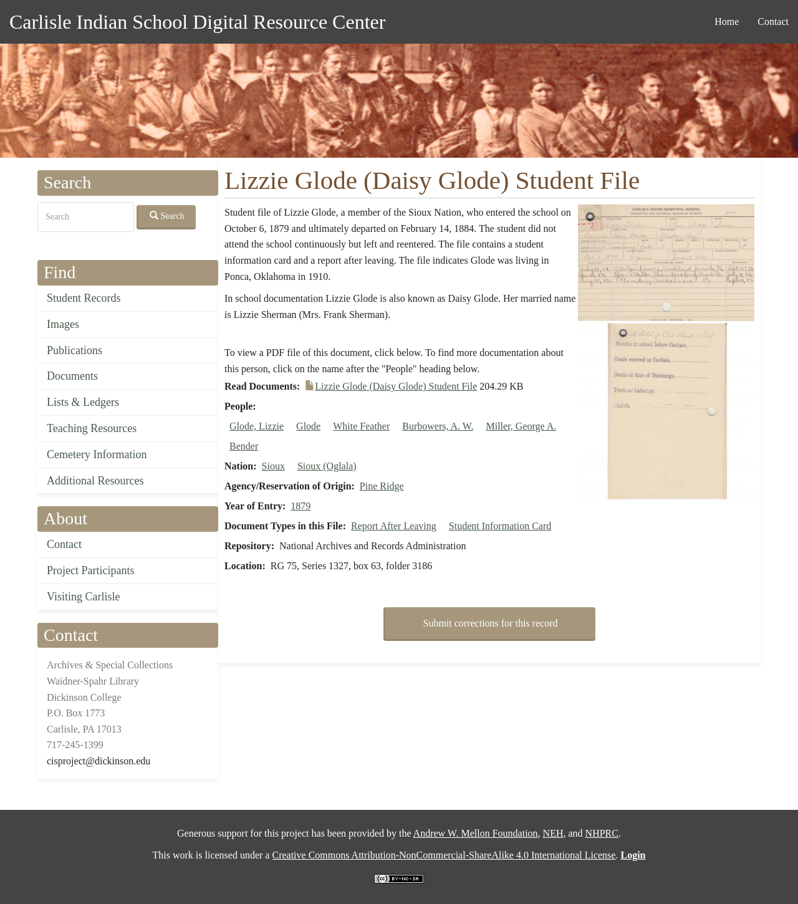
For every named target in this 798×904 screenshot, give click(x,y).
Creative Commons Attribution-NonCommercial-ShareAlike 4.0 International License (443, 855)
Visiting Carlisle (83, 596)
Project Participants (90, 570)
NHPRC (601, 833)
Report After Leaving (393, 526)
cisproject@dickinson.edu (98, 761)
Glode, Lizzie (256, 426)
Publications (74, 350)
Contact (773, 21)
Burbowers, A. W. (437, 426)
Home (726, 21)
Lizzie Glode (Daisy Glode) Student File (396, 386)
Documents (72, 376)
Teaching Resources (92, 428)
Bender (243, 446)
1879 (300, 506)
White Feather (361, 426)
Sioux (273, 466)
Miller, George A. (521, 426)
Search (167, 216)
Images (63, 324)
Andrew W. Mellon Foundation (475, 833)
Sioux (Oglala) (327, 466)
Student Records (84, 298)
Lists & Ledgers (83, 402)
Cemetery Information (97, 454)
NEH (553, 833)
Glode (308, 426)
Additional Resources (95, 480)
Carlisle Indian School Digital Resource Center (197, 22)
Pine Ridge (382, 486)
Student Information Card (500, 526)
